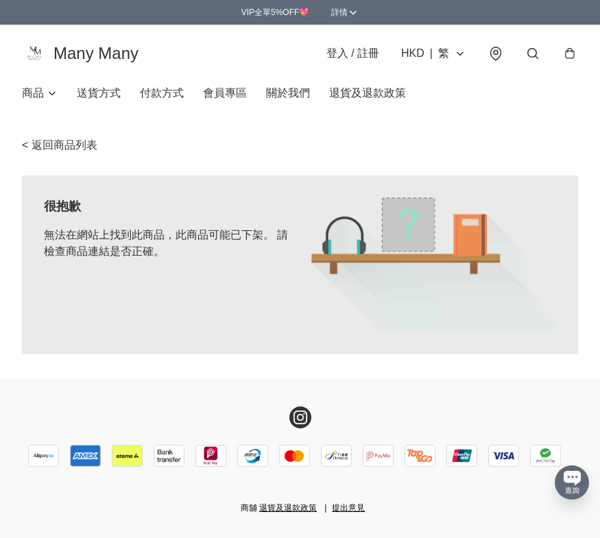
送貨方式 (99, 93)
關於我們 (288, 93)
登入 (352, 53)
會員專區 (225, 93)
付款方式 (162, 93)
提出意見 (348, 508)
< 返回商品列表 (59, 145)
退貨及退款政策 (367, 93)
